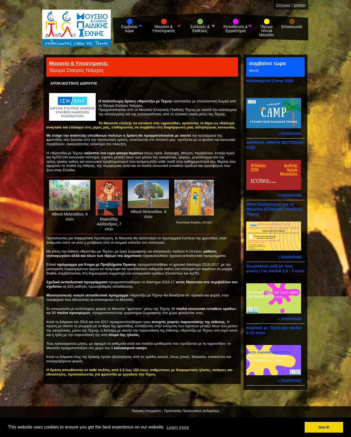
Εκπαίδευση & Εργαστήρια (235, 29)
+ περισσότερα (289, 133)
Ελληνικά (283, 5)
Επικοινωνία (291, 27)
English (299, 5)
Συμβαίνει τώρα (129, 29)
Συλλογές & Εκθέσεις (200, 29)
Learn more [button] (177, 427)
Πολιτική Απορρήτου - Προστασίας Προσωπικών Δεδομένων (175, 411)
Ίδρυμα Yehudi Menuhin (266, 31)
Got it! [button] (323, 427)
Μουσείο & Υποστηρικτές (163, 29)
